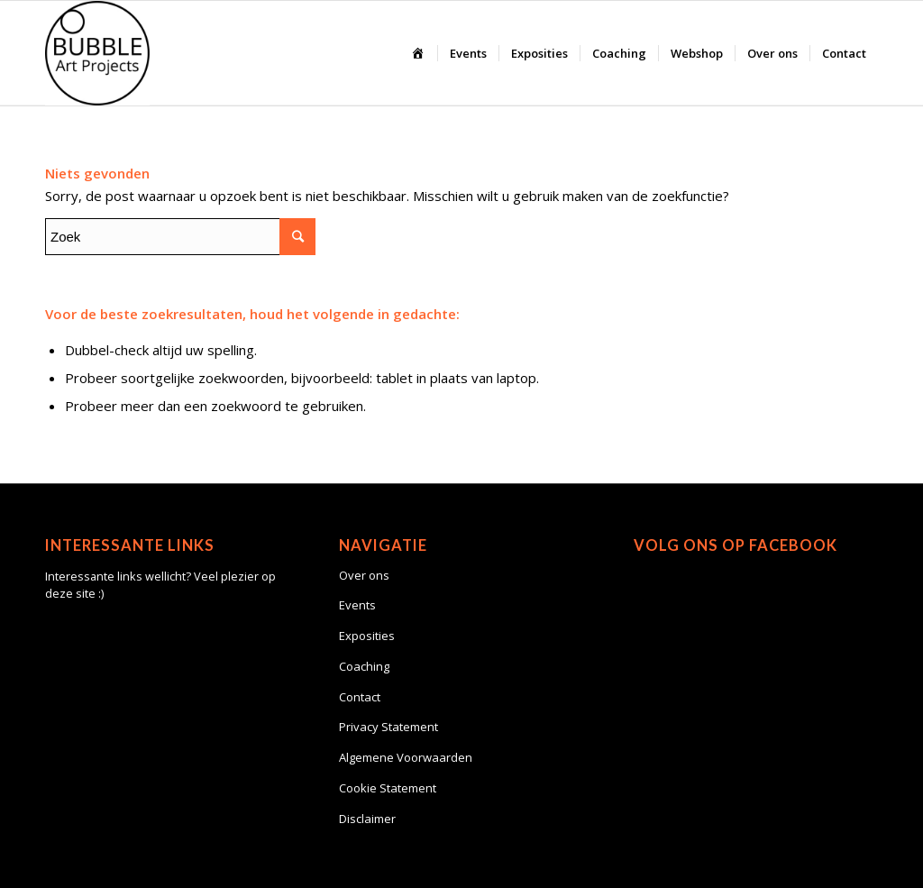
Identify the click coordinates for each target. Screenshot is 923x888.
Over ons (364, 575)
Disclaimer (367, 818)
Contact (359, 697)
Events (357, 605)
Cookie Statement (387, 788)
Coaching (364, 666)
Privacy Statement (388, 727)
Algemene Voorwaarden (405, 757)
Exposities (367, 635)
